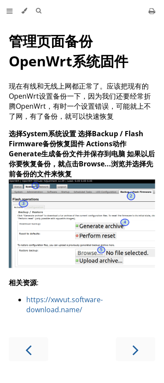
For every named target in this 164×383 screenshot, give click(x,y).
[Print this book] (152, 11)
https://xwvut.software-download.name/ (64, 304)
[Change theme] (24, 11)
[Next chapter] (135, 349)
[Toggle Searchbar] (38, 11)
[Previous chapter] (28, 349)
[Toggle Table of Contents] (9, 11)
